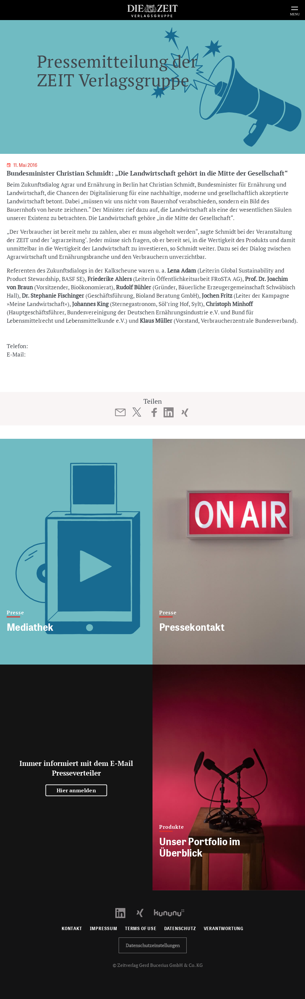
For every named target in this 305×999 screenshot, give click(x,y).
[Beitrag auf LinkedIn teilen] (169, 412)
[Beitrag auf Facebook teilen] (154, 412)
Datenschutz (180, 928)
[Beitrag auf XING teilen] (185, 412)
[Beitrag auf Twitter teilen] (136, 412)
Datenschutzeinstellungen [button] (153, 945)
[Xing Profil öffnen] (144, 912)
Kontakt (72, 928)
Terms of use (141, 928)
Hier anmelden (76, 790)
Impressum (103, 928)
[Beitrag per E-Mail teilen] (120, 412)
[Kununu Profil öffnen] (172, 912)
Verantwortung (224, 928)
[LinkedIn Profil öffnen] (124, 912)
